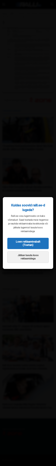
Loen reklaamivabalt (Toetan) (28, 243)
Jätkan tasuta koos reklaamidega (28, 257)
